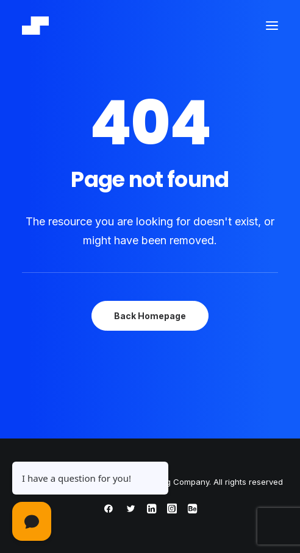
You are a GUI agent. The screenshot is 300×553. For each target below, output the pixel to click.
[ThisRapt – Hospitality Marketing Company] (35, 25)
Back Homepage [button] (150, 316)
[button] (272, 25)
